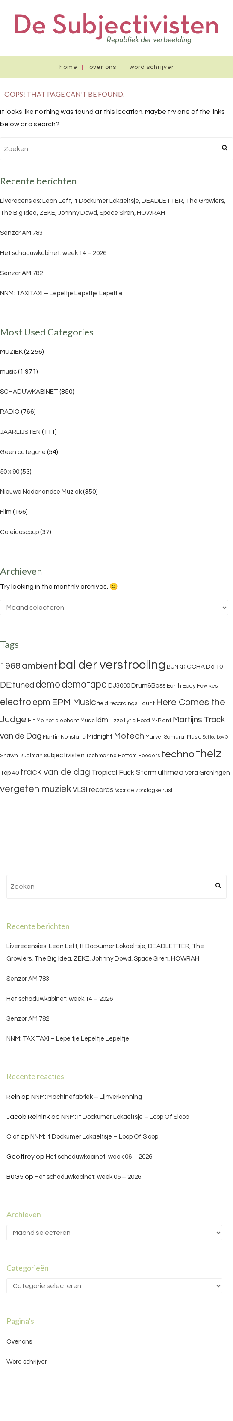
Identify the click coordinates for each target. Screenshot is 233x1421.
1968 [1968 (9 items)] (10, 666)
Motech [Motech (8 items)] (129, 736)
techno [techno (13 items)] (178, 754)
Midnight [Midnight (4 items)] (99, 736)
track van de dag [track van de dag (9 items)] (55, 772)
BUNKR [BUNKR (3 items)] (176, 667)
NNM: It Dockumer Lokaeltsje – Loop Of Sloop (125, 1117)
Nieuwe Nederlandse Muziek (41, 492)
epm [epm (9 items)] (41, 702)
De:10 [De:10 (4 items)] (214, 667)
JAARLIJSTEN (20, 432)
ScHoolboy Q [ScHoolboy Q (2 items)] (215, 737)
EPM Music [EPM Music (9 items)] (74, 702)
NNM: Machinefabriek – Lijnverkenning (86, 1097)
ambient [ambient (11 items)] (39, 666)
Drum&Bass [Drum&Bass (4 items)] (148, 685)
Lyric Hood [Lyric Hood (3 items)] (137, 721)
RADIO (10, 412)
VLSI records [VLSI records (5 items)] (93, 790)
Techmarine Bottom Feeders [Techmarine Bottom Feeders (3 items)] (123, 756)
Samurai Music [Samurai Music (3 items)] (182, 737)
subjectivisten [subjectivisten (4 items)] (64, 755)
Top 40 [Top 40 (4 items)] (9, 773)
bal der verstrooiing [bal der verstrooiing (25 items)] (112, 665)
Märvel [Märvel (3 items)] (153, 737)
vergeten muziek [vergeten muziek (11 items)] (35, 789)
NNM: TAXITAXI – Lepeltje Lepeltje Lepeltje (61, 293)
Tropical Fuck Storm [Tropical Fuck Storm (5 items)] (123, 773)
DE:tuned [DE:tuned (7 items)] (17, 685)
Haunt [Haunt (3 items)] (147, 703)
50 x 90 (9, 472)
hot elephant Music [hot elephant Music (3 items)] (70, 721)
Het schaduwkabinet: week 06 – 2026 (99, 1157)
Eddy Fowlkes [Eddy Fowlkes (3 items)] (200, 686)
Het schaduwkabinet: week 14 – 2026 (53, 253)
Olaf (12, 1136)
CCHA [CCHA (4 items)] (196, 667)
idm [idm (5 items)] (102, 720)
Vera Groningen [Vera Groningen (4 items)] (207, 773)
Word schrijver (152, 67)
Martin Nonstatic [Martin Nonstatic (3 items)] (64, 737)
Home (68, 67)
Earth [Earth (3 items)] (174, 686)
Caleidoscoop (19, 532)
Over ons (102, 67)
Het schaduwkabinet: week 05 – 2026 (88, 1177)
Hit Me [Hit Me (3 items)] (36, 721)
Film (6, 512)
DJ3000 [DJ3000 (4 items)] (119, 685)
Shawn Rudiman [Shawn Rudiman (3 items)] (21, 756)
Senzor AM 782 (21, 273)
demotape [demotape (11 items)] (84, 684)
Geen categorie (23, 452)
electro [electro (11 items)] (15, 702)
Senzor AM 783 (21, 233)
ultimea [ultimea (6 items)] (170, 772)
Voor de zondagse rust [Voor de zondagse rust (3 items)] (144, 790)
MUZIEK (11, 352)
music (8, 371)
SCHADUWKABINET (29, 392)
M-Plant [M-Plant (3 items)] (161, 721)
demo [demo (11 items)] (47, 684)
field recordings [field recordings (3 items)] (117, 703)
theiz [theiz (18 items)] (208, 754)
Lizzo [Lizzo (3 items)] (116, 721)
